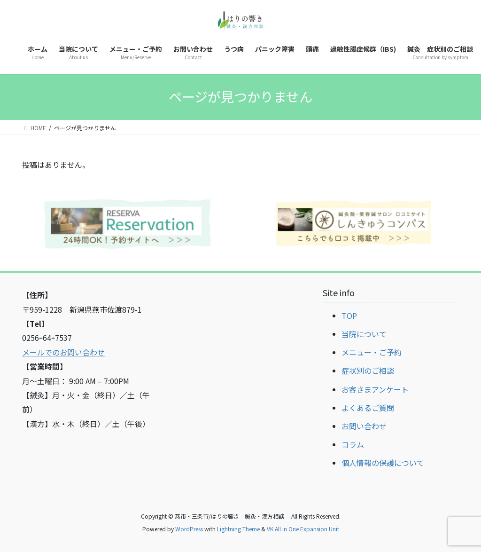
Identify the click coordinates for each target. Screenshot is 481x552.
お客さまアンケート (375, 389)
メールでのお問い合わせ (63, 352)
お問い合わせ (364, 426)
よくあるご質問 (367, 407)
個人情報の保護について (382, 462)
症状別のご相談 (367, 370)
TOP (349, 315)
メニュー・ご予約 (371, 352)
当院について (364, 333)
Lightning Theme (238, 529)
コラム (352, 444)
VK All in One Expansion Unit (303, 529)
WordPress (189, 529)
